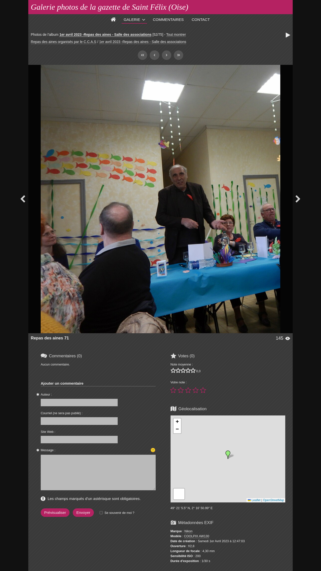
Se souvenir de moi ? (119, 513)
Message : (48, 450)
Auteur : (46, 394)
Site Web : (48, 432)
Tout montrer (176, 35)
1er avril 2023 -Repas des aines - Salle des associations (105, 35)
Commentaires (168, 19)
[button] (227, 454)
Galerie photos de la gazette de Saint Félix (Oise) (109, 6)
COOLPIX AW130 (196, 536)
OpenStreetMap (273, 500)
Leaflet (254, 500)
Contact (201, 19)
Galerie (132, 19)
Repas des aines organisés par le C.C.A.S (63, 42)
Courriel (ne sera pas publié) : (62, 413)
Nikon (188, 531)
